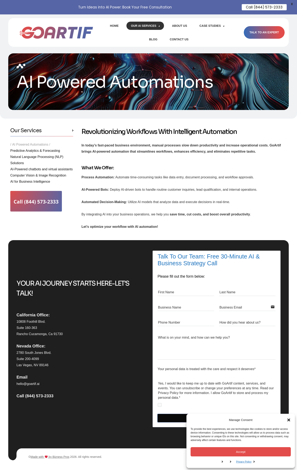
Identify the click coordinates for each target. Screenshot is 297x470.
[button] (289, 420)
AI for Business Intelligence (30, 181)
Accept (240, 452)
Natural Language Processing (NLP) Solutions (36, 160)
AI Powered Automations (30, 144)
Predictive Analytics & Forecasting (35, 150)
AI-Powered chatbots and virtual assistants (41, 169)
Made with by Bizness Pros (50, 456)
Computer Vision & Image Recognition (38, 175)
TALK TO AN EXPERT (264, 32)
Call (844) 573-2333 (34, 396)
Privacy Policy (244, 461)
